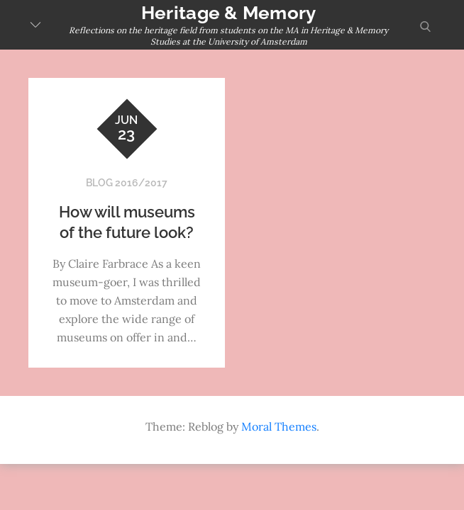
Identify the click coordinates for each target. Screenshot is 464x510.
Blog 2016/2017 (126, 182)
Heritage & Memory (228, 12)
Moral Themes (278, 426)
